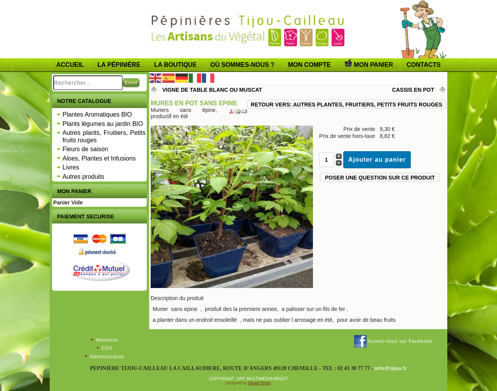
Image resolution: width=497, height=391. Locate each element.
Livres (71, 167)
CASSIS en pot (413, 90)
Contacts (424, 64)
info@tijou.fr (391, 368)
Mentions (107, 340)
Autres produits (83, 176)
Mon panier (368, 63)
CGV (107, 348)
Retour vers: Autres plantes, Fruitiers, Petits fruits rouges (346, 104)
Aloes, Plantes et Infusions (99, 158)
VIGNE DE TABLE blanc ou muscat (212, 90)
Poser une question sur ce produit (380, 178)
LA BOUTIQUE (175, 64)
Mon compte (309, 64)
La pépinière (119, 64)
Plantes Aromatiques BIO (97, 114)
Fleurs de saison (85, 149)
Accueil (70, 64)
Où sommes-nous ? (242, 64)
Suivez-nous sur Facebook (400, 341)
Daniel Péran (259, 383)
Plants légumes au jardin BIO (103, 123)
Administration (107, 357)
